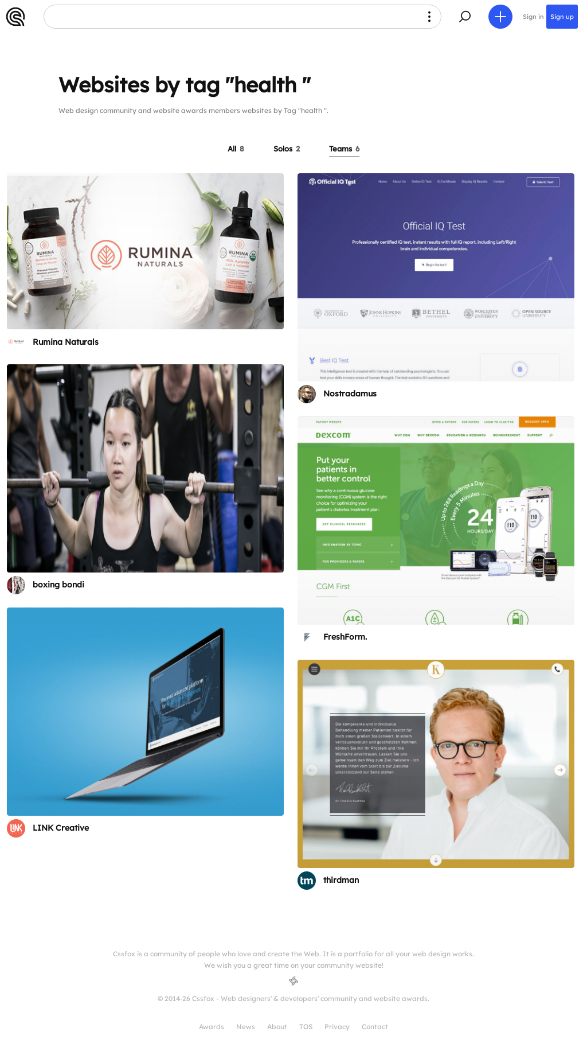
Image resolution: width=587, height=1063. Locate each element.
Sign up (562, 17)
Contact (375, 1026)
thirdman (341, 880)
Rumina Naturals (66, 342)
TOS (305, 1026)
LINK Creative (61, 828)
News (245, 1026)
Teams (344, 148)
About (277, 1026)
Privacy (337, 1026)
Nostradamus (350, 393)
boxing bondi (58, 584)
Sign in (533, 17)
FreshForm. (345, 637)
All (236, 148)
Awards (211, 1026)
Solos (286, 148)
